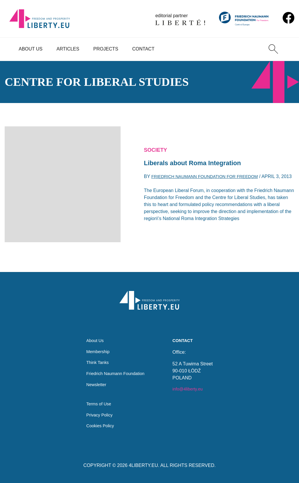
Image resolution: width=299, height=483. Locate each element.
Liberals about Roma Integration (197, 160)
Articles (68, 48)
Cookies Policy (98, 425)
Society (157, 145)
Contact (143, 48)
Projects (105, 48)
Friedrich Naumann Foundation (115, 369)
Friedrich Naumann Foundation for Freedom (210, 174)
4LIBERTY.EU (143, 465)
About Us (31, 48)
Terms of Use (97, 402)
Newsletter (94, 381)
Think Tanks (95, 357)
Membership (96, 346)
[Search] (273, 49)
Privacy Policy (97, 413)
